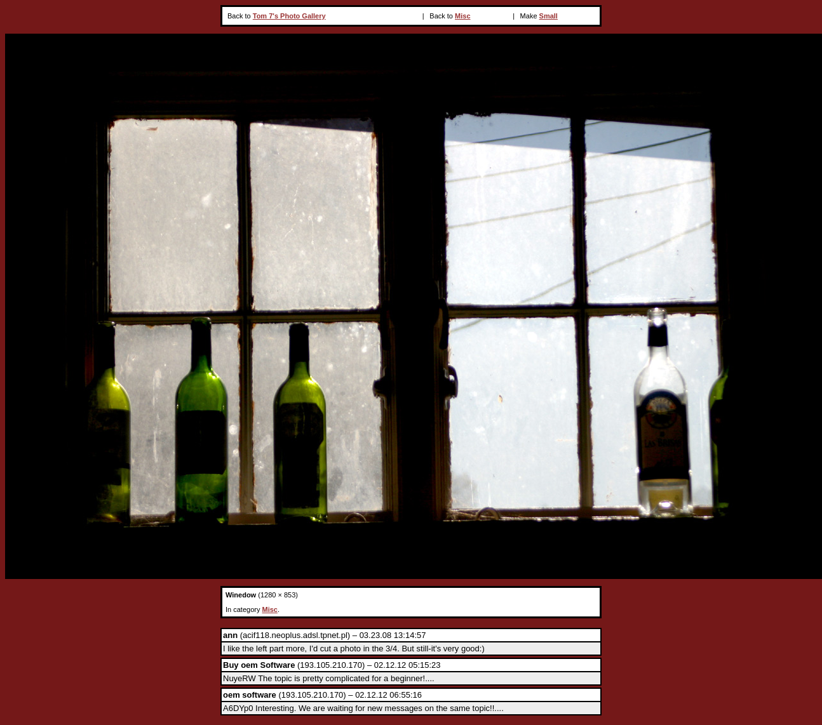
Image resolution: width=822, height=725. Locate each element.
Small (548, 16)
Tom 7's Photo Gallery (289, 16)
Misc (462, 16)
